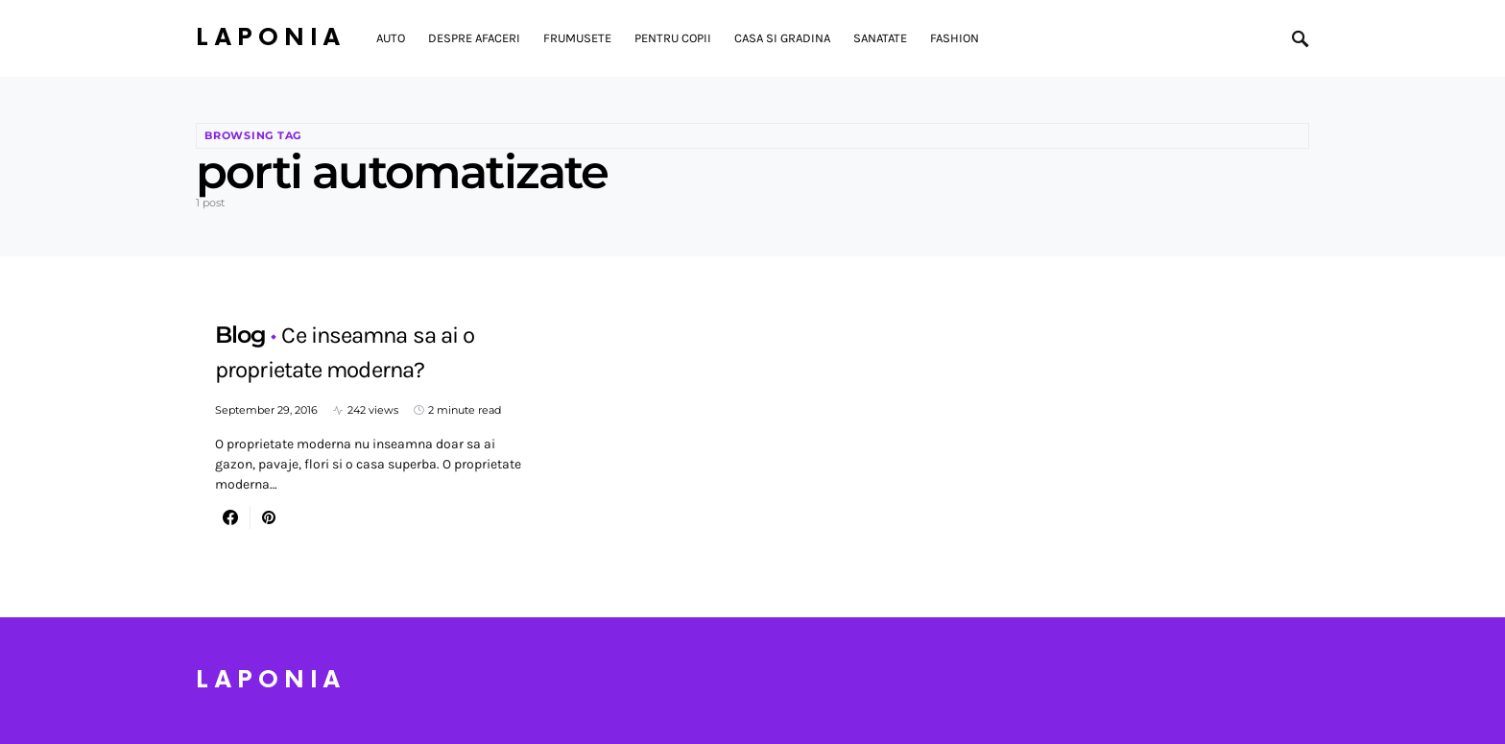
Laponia (271, 38)
